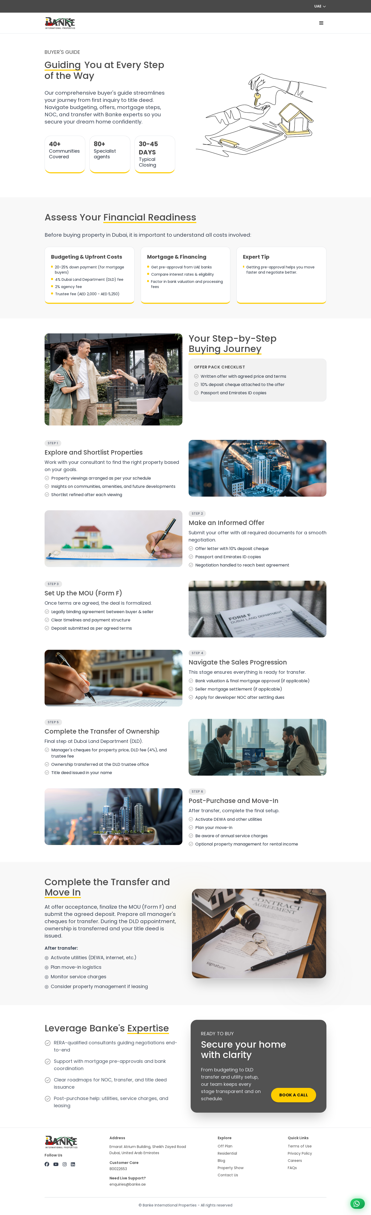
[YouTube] (55, 1164)
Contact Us (228, 1175)
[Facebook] (47, 1164)
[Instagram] (65, 1164)
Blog (221, 1160)
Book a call (293, 1095)
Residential (227, 1153)
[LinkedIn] (73, 1164)
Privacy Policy (300, 1153)
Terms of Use (300, 1146)
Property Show (230, 1167)
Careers (295, 1160)
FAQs (292, 1167)
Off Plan (225, 1146)
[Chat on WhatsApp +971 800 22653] (357, 1203)
